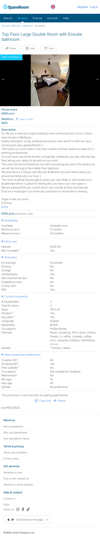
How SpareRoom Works (16, 438)
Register (82, 7)
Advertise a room (12, 472)
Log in (94, 7)
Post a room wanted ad (16, 478)
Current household (15, 296)
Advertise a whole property (18, 484)
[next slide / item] (96, 79)
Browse (22, 18)
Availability (11, 220)
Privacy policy (11, 458)
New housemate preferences (22, 354)
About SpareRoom (13, 426)
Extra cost (10, 241)
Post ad (37, 18)
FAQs (6, 504)
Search (7, 18)
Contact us (9, 498)
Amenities (10, 257)
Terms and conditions (15, 452)
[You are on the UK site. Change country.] (53, 6)
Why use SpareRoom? (15, 432)
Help (66, 18)
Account (52, 18)
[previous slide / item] (3, 79)
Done (4, 207)
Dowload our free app (27, 519)
